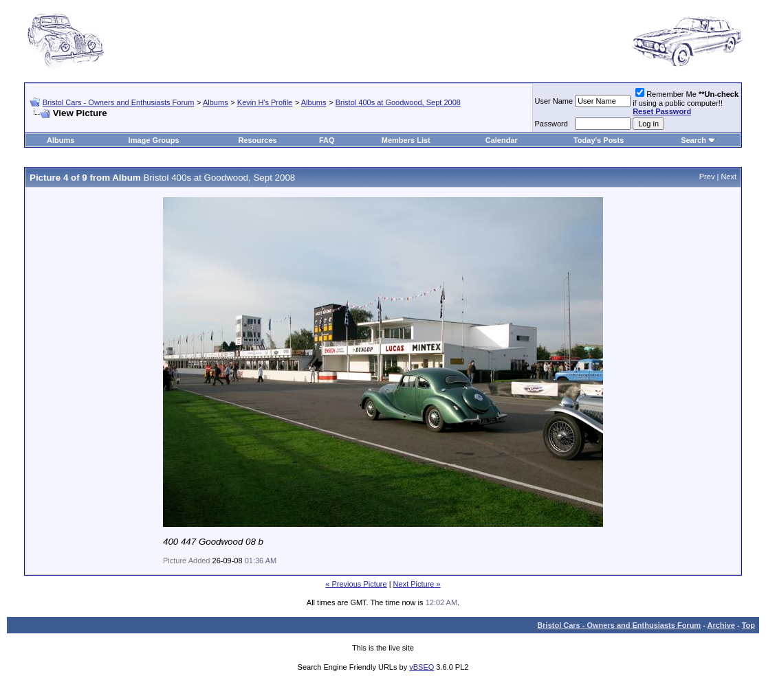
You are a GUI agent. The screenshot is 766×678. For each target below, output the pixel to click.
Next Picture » (417, 584)
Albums (215, 102)
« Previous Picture (355, 584)
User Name (554, 101)
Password (551, 124)
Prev (707, 176)
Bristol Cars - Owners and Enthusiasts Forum (119, 102)
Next (728, 176)
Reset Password (662, 111)
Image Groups (154, 140)
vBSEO (421, 667)
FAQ (327, 140)
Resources (257, 140)
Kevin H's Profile (264, 102)
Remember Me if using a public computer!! (685, 102)
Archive (721, 625)
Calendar (501, 140)
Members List (406, 140)
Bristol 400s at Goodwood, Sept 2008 (398, 102)
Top (748, 625)
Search (693, 140)
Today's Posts (598, 140)
